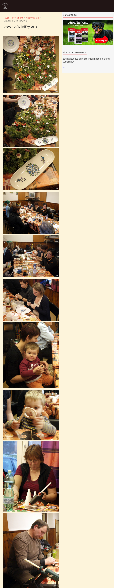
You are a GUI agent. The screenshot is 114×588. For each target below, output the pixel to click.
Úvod (7, 17)
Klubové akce (32, 17)
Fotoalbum (17, 17)
